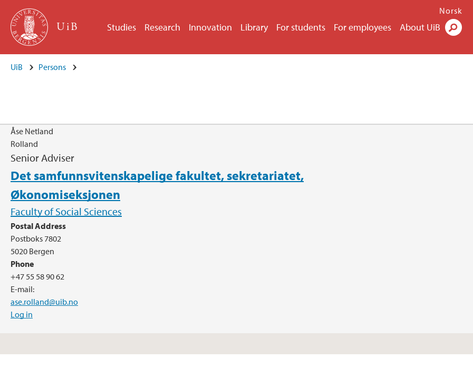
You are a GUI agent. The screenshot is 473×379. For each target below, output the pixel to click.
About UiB (420, 27)
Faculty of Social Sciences (66, 211)
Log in (22, 314)
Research (162, 27)
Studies (121, 27)
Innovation (210, 27)
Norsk (450, 10)
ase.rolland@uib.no (44, 301)
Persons (52, 67)
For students (300, 27)
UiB (17, 67)
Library (254, 27)
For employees (362, 27)
